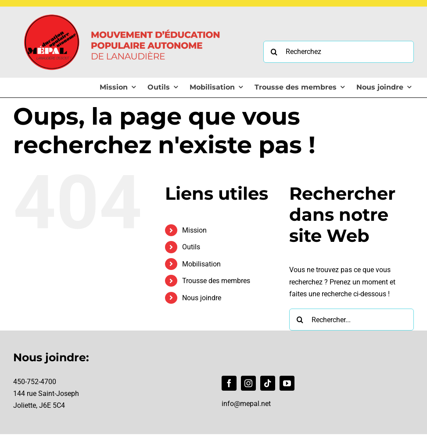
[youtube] (287, 383)
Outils (191, 247)
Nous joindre (201, 298)
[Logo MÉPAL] (123, 10)
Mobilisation (201, 264)
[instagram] (248, 383)
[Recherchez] (338, 52)
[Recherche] (274, 52)
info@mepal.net (246, 403)
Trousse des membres (216, 281)
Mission (194, 230)
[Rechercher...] (351, 320)
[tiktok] (267, 383)
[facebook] (229, 383)
